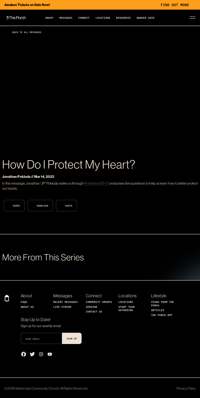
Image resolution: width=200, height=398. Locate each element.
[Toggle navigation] (192, 18)
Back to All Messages (24, 32)
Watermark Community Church (37, 388)
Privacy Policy (186, 388)
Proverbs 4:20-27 (96, 183)
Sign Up (72, 338)
